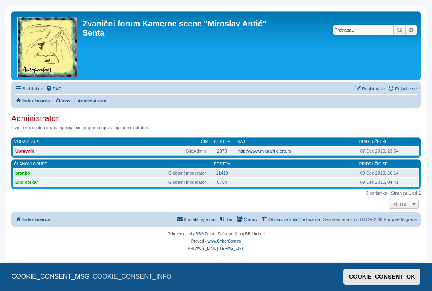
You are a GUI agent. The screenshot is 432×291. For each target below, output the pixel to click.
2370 (222, 151)
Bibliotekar (26, 182)
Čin (204, 142)
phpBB (195, 234)
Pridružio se (373, 142)
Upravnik (24, 151)
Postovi (222, 142)
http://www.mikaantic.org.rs (264, 151)
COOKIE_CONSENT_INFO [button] (132, 276)
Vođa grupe (27, 142)
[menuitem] (54, 89)
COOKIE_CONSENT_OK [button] (382, 276)
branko (22, 173)
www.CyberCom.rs (224, 241)
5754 (222, 182)
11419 (222, 173)
